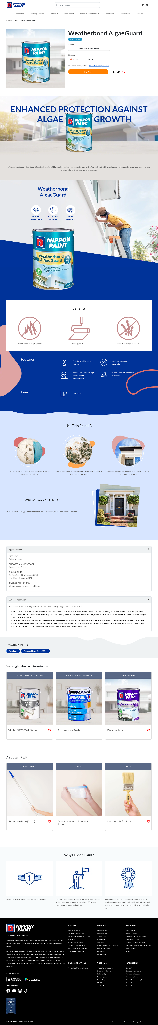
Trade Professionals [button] (88, 13)
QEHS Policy (101, 983)
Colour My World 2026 (76, 933)
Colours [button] (53, 13)
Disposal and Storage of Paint (135, 942)
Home (8, 20)
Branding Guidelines (104, 971)
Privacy (135, 1022)
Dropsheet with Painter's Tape (73, 823)
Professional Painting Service (78, 968)
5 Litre (76, 59)
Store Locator (130, 931)
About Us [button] (108, 13)
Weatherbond (115, 730)
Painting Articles (131, 933)
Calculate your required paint (99, 66)
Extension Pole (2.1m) (21, 821)
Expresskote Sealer (70, 730)
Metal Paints (101, 942)
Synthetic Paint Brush (120, 821)
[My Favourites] (147, 5)
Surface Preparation (17, 600)
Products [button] (19, 13)
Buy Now (88, 72)
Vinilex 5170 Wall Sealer (23, 730)
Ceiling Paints (101, 936)
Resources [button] (68, 13)
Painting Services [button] (77, 962)
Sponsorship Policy (132, 977)
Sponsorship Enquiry (133, 974)
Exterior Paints (102, 933)
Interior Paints (102, 931)
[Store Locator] (143, 5)
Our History (101, 980)
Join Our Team (102, 986)
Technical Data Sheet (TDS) (35, 651)
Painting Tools (101, 954)
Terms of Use (130, 986)
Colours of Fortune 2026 (76, 945)
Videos (128, 951)
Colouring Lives (102, 977)
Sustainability (101, 974)
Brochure (13, 651)
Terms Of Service (146, 1022)
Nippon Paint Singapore (104, 968)
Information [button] (132, 962)
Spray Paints (101, 951)
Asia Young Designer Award (77, 948)
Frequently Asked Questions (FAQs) (138, 945)
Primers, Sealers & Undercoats (107, 945)
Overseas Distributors (133, 971)
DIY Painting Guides (132, 939)
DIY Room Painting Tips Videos (136, 936)
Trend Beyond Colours (76, 942)
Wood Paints (101, 939)
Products (15, 20)
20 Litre (90, 59)
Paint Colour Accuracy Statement (137, 980)
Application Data (16, 549)
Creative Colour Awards (76, 951)
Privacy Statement (132, 983)
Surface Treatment (103, 948)
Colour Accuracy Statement (121, 1022)
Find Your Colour (74, 931)
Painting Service (37, 13)
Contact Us (125, 13)
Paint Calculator (131, 948)
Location (139, 13)
